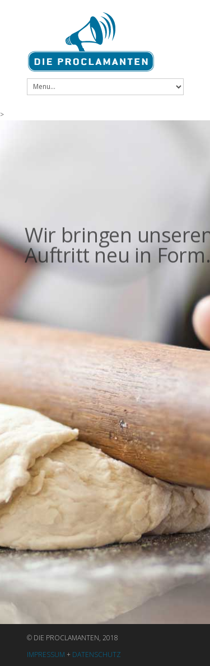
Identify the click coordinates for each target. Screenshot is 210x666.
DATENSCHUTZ (96, 654)
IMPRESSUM (46, 654)
